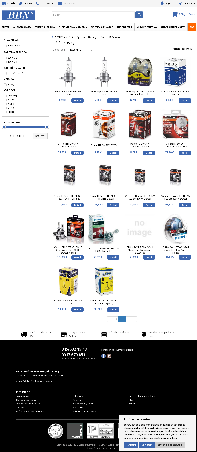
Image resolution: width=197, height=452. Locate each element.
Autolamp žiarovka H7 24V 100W (68, 93)
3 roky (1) (12, 84)
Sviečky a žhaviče (102, 27)
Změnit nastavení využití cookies (30, 411)
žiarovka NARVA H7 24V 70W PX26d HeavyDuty (104, 302)
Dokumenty (78, 396)
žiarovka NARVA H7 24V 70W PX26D (68, 302)
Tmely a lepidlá (45, 27)
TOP (191, 27)
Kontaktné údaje (124, 350)
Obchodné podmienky (26, 400)
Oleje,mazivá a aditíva (73, 27)
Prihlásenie (189, 3)
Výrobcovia (78, 400)
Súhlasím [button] (131, 445)
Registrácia (170, 3)
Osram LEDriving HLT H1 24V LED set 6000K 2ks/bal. (140, 197)
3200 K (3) (13, 57)
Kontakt (8, 3)
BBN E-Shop (61, 37)
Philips (11, 111)
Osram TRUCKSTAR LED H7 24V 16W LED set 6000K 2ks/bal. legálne (68, 250)
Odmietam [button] (146, 445)
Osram (11, 107)
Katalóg (75, 37)
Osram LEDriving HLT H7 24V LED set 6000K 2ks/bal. (175, 197)
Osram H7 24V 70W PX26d (104, 145)
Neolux (11, 103)
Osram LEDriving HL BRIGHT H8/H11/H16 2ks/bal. (104, 197)
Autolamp (13, 95)
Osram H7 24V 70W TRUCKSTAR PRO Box (176, 145)
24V (102, 37)
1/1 (123, 318)
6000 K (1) (13, 61)
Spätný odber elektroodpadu (142, 396)
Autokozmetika (146, 27)
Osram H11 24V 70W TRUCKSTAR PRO (68, 145)
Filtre (5, 27)
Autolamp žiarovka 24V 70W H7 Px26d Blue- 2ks (140, 93)
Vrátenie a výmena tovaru (84, 411)
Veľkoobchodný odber (83, 403)
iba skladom (14, 45)
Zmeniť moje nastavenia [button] (170, 445)
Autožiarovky (22, 27)
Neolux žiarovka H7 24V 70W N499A (175, 93)
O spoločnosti (22, 396)
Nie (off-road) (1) (16, 73)
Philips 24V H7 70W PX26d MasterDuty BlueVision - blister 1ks (140, 250)
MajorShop (110, 448)
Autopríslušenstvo (173, 27)
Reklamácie (78, 407)
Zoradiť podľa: (60, 49)
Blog (131, 400)
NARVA (11, 99)
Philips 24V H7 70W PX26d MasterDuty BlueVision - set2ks (176, 250)
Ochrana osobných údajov (28, 403)
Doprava (25, 3)
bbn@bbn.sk (66, 3)
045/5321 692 (45, 3)
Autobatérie (125, 27)
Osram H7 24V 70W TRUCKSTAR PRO (140, 145)
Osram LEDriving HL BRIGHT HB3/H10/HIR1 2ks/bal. (68, 197)
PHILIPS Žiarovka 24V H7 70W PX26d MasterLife (104, 249)
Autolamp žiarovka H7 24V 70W (104, 93)
